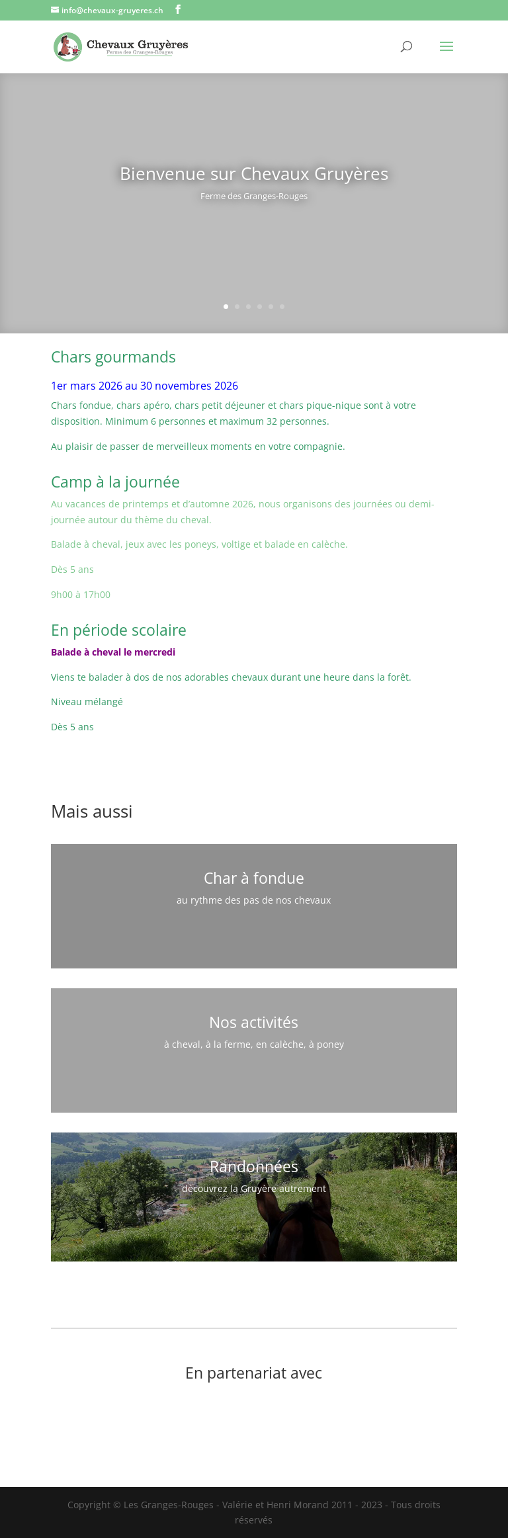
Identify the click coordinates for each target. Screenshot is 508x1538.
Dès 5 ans (72, 569)
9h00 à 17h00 (80, 594)
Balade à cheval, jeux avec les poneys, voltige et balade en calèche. (199, 544)
